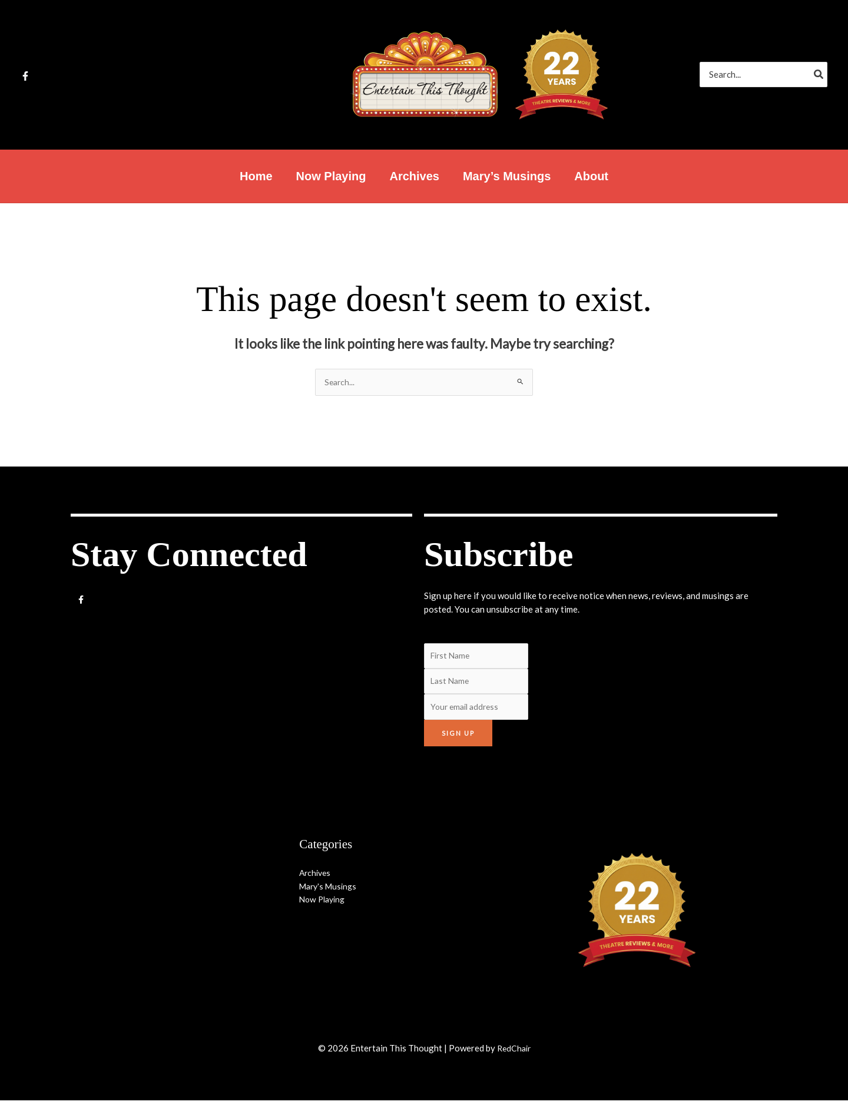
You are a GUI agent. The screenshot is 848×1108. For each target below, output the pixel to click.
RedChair (513, 1055)
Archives (316, 880)
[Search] (819, 74)
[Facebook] (25, 76)
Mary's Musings (330, 893)
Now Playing (324, 906)
